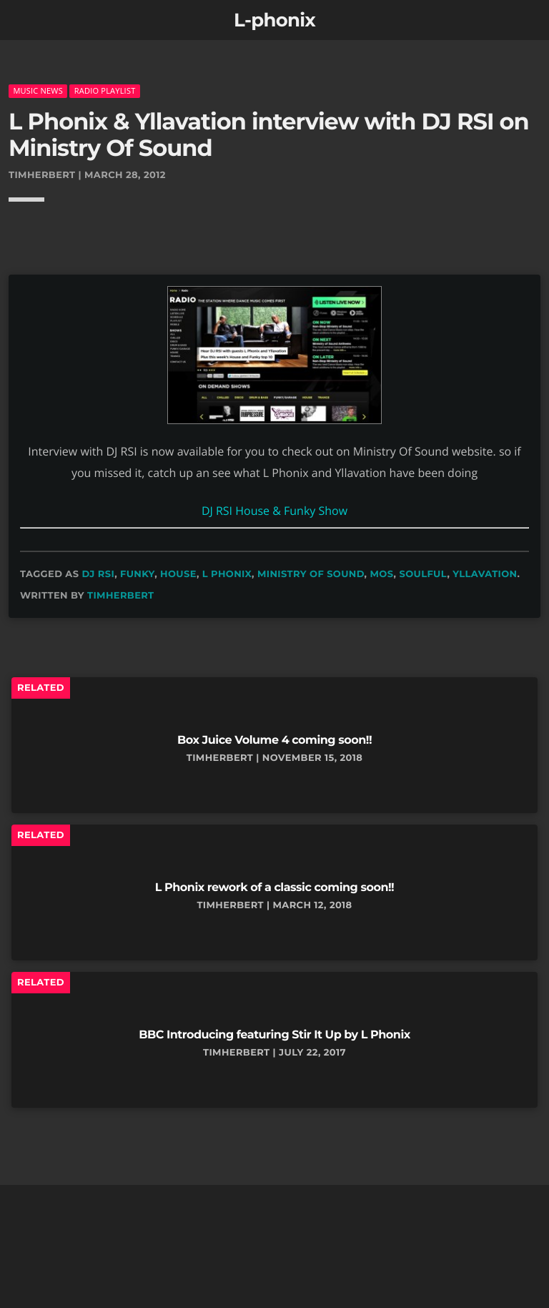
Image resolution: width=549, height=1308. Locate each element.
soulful (423, 574)
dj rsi (97, 574)
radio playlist (105, 90)
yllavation (484, 574)
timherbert (120, 595)
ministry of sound (311, 574)
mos (381, 574)
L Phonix (227, 574)
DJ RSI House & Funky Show (274, 510)
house (178, 574)
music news (38, 90)
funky (137, 574)
